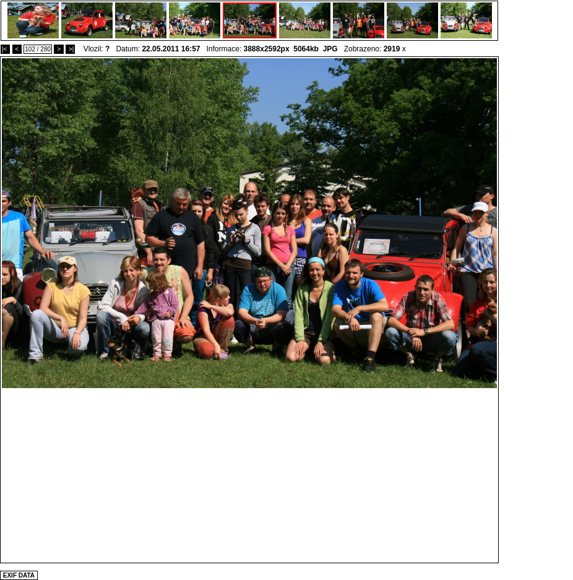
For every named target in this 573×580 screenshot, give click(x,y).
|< (5, 49)
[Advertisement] (250, 474)
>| (70, 49)
